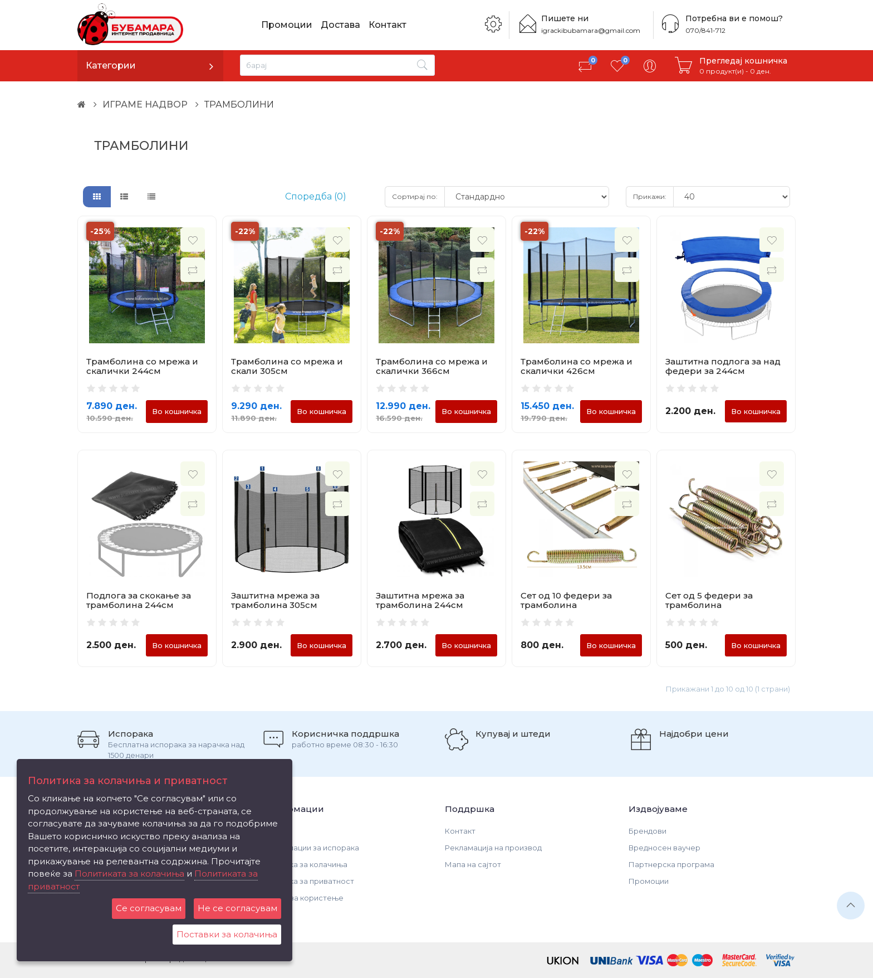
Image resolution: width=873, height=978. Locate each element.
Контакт (387, 25)
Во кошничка (177, 411)
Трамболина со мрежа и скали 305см (287, 366)
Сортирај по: (415, 196)
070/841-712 (705, 30)
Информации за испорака (310, 847)
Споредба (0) (315, 196)
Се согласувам (149, 908)
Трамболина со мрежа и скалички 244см (142, 366)
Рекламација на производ (493, 847)
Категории (111, 65)
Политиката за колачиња (129, 873)
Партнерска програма (671, 864)
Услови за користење (302, 897)
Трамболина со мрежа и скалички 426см (576, 366)
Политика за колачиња (304, 864)
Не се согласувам (237, 908)
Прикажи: (649, 196)
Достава (340, 25)
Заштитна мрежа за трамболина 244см (420, 600)
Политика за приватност (307, 881)
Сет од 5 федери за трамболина (709, 600)
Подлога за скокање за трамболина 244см (138, 600)
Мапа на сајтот (473, 864)
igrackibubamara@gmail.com (590, 30)
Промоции (286, 25)
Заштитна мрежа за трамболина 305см (275, 600)
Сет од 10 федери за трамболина (566, 600)
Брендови (647, 830)
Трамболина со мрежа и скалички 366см (432, 366)
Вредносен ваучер (664, 847)
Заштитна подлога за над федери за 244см (723, 366)
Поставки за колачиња (226, 934)
